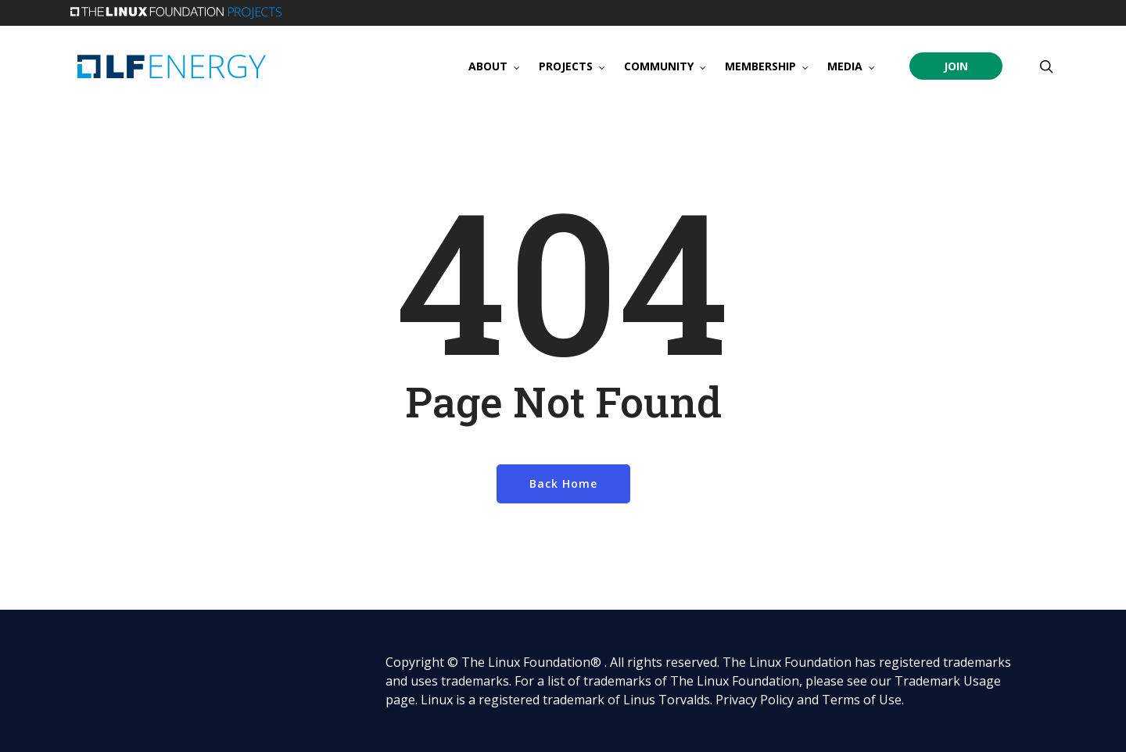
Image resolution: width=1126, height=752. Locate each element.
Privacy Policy (754, 699)
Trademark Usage (948, 680)
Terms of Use (862, 699)
